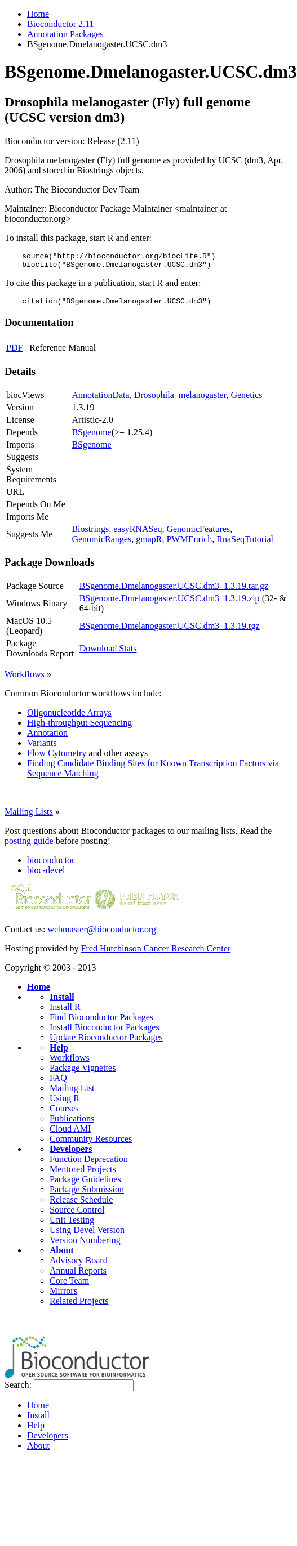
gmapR (149, 544)
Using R (64, 1103)
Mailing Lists (29, 816)
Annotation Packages (65, 34)
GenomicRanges (101, 544)
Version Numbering (85, 1245)
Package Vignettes (83, 1073)
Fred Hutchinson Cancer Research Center (156, 953)
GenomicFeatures (198, 534)
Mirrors (63, 1296)
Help (59, 1052)
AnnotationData (100, 400)
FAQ (58, 1083)
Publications (72, 1123)
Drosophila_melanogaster (180, 400)
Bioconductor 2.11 (60, 24)
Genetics (246, 400)
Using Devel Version (87, 1235)
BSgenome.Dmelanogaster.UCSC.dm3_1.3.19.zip (169, 603)
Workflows (25, 679)
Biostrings (90, 534)
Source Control (77, 1214)
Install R (65, 1012)
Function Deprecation (89, 1164)
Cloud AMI (70, 1133)
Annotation (47, 738)
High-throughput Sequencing (79, 727)
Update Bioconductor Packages (106, 1042)
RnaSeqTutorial (244, 544)
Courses (64, 1113)
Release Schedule (81, 1204)
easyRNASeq (137, 534)
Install (62, 1002)
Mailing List (72, 1093)
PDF (14, 353)
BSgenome (91, 437)
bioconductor (50, 865)
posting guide (29, 846)
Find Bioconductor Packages (101, 1022)
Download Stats (108, 653)
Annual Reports (78, 1275)
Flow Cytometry (56, 758)
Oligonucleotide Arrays (69, 717)
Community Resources (91, 1144)
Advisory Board (79, 1265)
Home (38, 14)
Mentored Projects (83, 1174)
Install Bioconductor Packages (104, 1032)
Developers (71, 1154)
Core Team (69, 1285)
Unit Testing (72, 1225)
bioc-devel (46, 875)
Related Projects (79, 1306)
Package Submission (87, 1194)
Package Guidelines (85, 1184)
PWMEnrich (189, 544)
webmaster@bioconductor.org (101, 934)
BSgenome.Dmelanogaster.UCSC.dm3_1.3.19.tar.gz (174, 591)
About (62, 1255)
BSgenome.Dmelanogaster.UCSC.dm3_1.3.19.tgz (169, 631)
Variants (41, 748)
